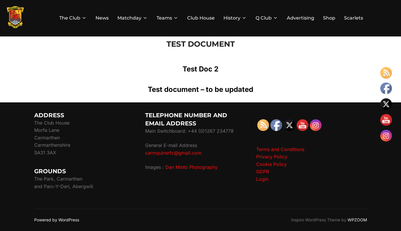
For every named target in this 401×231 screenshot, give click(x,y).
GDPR (262, 171)
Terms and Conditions (280, 149)
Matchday (132, 18)
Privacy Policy (271, 157)
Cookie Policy (271, 164)
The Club (73, 18)
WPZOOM (357, 219)
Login (262, 179)
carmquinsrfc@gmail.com (173, 153)
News (102, 18)
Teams (167, 18)
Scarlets (353, 18)
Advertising (300, 18)
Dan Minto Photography (191, 167)
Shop (329, 18)
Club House (201, 18)
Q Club (267, 18)
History (235, 18)
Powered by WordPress (56, 219)
